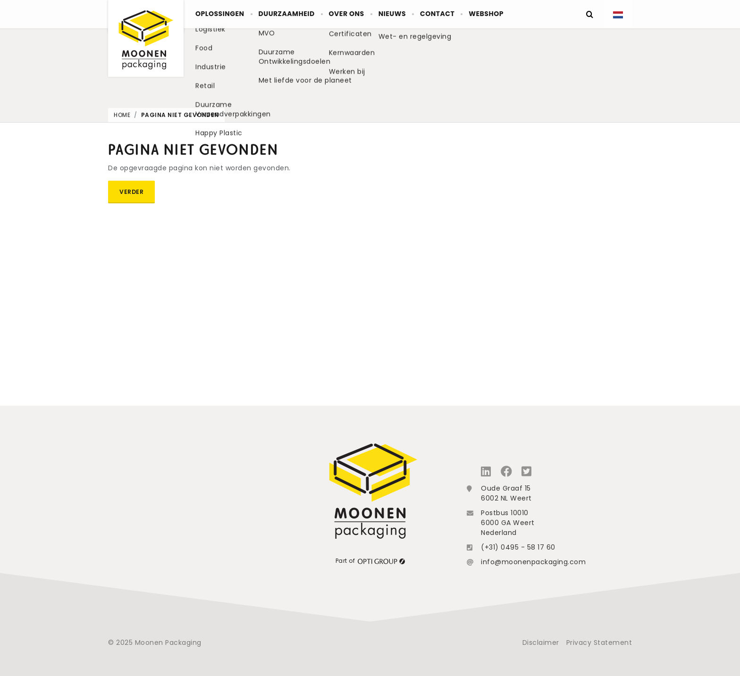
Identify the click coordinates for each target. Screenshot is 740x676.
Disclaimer (540, 642)
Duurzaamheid (302, 14)
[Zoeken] (589, 14)
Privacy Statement (599, 642)
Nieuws (427, 14)
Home (122, 115)
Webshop (540, 14)
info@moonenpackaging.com (533, 562)
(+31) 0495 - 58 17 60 (518, 547)
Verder (131, 192)
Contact (482, 14)
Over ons (372, 14)
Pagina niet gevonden (180, 115)
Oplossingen (225, 14)
